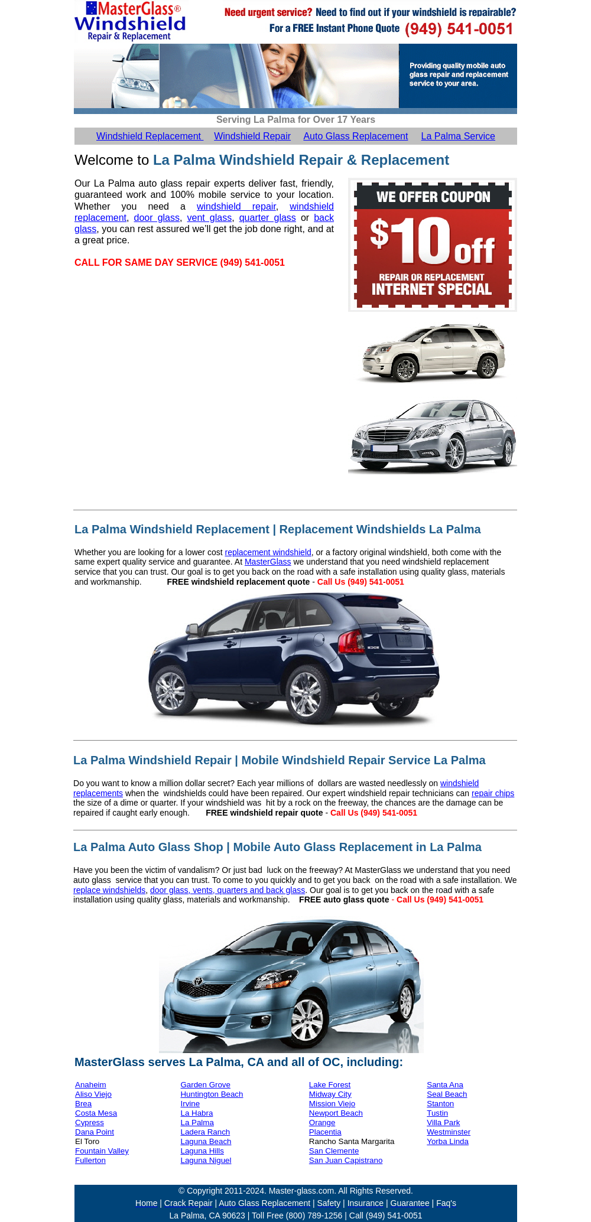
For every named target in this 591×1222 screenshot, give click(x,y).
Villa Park (443, 1122)
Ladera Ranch (205, 1132)
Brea (83, 1103)
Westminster (448, 1132)
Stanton (440, 1103)
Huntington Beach (211, 1094)
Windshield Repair (252, 136)
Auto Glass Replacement (355, 136)
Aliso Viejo (93, 1094)
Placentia (325, 1132)
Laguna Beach (205, 1141)
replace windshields (109, 890)
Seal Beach (447, 1094)
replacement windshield (268, 552)
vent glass (209, 218)
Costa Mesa (96, 1113)
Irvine (190, 1103)
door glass (157, 218)
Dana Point (94, 1132)
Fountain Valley (102, 1150)
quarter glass (267, 218)
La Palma (196, 1122)
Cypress (89, 1122)
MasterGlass (268, 561)
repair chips (493, 793)
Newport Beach (336, 1113)
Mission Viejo (332, 1103)
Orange (322, 1122)
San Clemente (334, 1150)
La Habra (196, 1113)
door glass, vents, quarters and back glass (227, 890)
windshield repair (236, 206)
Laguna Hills (201, 1150)
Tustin (437, 1113)
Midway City (330, 1094)
